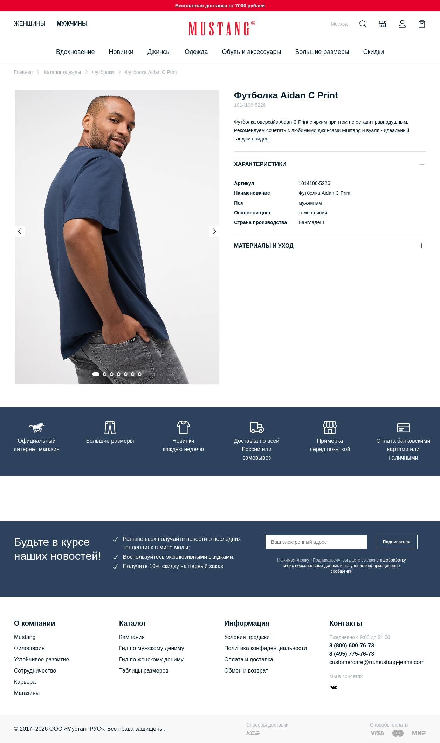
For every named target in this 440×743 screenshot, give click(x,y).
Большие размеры (322, 51)
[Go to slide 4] (119, 374)
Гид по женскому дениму (151, 659)
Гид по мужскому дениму (151, 648)
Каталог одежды (62, 72)
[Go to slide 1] (95, 374)
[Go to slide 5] (126, 374)
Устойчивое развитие (41, 659)
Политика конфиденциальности (265, 648)
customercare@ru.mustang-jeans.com (376, 662)
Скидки (373, 51)
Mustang (24, 637)
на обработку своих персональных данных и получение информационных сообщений (344, 566)
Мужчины (72, 24)
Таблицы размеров (144, 671)
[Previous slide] (19, 231)
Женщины (29, 24)
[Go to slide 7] (140, 374)
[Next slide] (214, 231)
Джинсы (159, 51)
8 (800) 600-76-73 (351, 645)
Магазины (27, 693)
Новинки (121, 51)
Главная (23, 72)
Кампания (132, 637)
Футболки (103, 72)
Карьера (25, 682)
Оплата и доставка (248, 659)
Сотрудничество (35, 671)
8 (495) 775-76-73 (351, 654)
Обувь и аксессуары (251, 51)
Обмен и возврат (246, 671)
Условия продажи (247, 637)
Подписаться (396, 541)
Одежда (196, 51)
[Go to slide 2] (104, 374)
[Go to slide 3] (112, 374)
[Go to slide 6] (133, 374)
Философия (29, 648)
